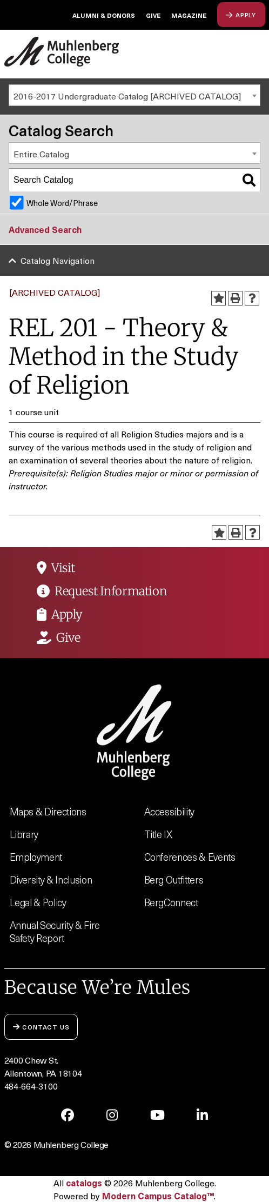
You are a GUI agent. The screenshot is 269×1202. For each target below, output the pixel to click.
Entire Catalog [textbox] (41, 153)
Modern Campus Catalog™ (158, 1195)
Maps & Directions (48, 811)
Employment (36, 856)
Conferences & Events (190, 856)
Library (24, 834)
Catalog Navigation (58, 260)
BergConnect (171, 902)
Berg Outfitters (174, 879)
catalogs (84, 1182)
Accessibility (169, 811)
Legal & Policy (38, 902)
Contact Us (41, 1026)
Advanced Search (45, 229)
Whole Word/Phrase (62, 203)
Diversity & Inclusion (51, 879)
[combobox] (134, 95)
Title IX (158, 834)
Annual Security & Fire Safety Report (55, 931)
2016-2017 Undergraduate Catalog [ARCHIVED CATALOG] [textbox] (127, 95)
